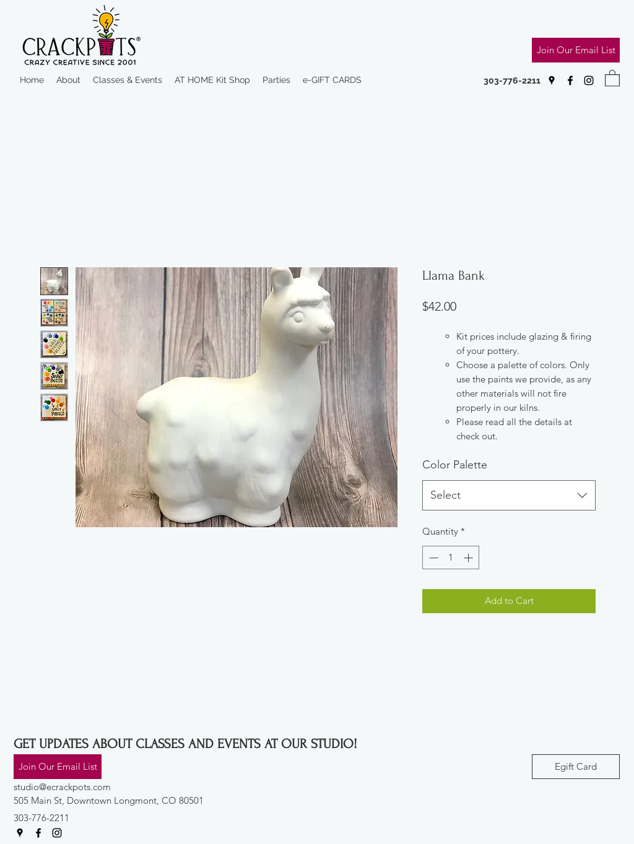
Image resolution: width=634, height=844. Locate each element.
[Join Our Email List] (576, 50)
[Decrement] (432, 557)
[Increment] (469, 557)
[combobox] (509, 495)
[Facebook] (570, 80)
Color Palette (454, 465)
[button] (612, 78)
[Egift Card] (576, 766)
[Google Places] (551, 80)
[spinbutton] (451, 557)
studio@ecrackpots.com (62, 787)
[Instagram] (589, 80)
